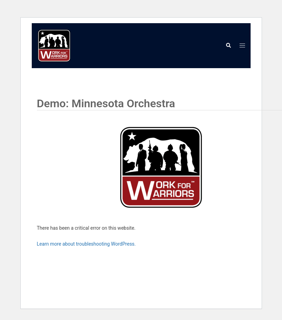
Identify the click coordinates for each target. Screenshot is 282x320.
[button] (228, 45)
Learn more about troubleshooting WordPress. (86, 244)
